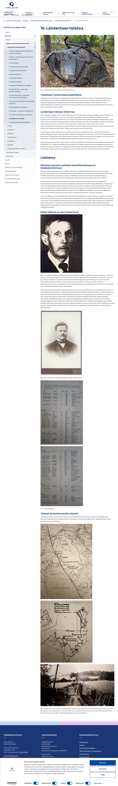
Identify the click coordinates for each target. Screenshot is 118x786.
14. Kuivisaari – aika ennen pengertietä (21, 111)
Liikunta (7, 160)
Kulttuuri (25, 21)
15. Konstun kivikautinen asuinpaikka (20, 115)
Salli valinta (103, 768)
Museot (8, 40)
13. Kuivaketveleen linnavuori (18, 107)
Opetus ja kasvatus (29, 13)
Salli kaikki (102, 762)
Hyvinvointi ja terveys (47, 13)
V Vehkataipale (12, 137)
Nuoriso (7, 164)
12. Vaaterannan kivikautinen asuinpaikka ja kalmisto (22, 102)
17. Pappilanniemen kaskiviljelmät (19, 122)
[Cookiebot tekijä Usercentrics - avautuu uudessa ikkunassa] (12, 782)
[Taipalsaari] (11, 5)
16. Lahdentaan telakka (16, 119)
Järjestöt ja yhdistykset (12, 175)
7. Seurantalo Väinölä (15, 78)
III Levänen (10, 130)
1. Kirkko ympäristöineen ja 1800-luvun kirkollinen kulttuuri (21, 52)
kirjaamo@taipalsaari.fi (11, 756)
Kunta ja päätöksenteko (85, 13)
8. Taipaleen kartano (15, 82)
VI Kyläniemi (11, 141)
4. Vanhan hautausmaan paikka (18, 67)
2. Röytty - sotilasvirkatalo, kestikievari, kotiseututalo (21, 58)
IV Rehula (10, 134)
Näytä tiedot (98, 782)
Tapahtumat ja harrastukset (14, 167)
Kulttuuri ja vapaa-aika (67, 13)
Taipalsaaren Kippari (12, 152)
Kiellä (103, 774)
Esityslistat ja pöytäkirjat (87, 748)
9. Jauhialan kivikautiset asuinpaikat (20, 86)
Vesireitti (10, 145)
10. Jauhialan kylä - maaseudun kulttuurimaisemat (18, 90)
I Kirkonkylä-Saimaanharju (63, 21)
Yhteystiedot (92, 6)
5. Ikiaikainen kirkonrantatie (17, 71)
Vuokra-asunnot (84, 757)
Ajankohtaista (83, 742)
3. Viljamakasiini (14, 63)
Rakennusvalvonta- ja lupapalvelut (90, 751)
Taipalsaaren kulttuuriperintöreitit (41, 21)
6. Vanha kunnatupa (15, 74)
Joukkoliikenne (84, 754)
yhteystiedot (24, 752)
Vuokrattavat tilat (10, 171)
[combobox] (50, 6)
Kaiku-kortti (10, 156)
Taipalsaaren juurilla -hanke (16, 149)
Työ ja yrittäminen (104, 13)
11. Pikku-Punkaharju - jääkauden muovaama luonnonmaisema (19, 96)
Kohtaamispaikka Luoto (12, 179)
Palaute (83, 6)
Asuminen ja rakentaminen (9, 13)
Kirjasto (7, 32)
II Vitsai (9, 126)
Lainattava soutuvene (11, 183)
